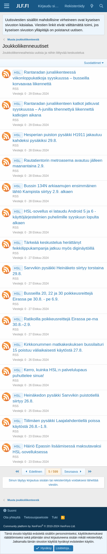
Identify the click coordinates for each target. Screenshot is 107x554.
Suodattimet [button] (92, 63)
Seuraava (73, 471)
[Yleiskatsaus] (91, 5)
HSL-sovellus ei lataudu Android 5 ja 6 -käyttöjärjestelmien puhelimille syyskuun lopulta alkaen (56, 217)
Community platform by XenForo (39, 526)
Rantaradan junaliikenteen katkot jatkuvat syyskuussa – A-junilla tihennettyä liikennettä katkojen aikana (56, 109)
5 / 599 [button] (53, 471)
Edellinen (33, 471)
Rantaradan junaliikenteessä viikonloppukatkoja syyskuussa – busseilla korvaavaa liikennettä (51, 78)
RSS (16, 89)
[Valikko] (6, 6)
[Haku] (101, 5)
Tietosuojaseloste (36, 517)
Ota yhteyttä (11, 517)
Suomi (9, 510)
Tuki (55, 517)
